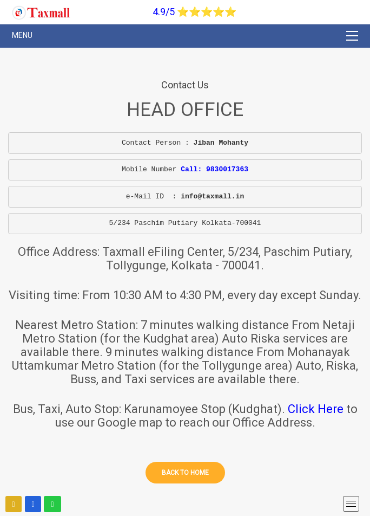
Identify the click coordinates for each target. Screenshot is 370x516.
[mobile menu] (351, 504)
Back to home (185, 472)
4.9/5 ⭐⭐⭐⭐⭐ (194, 11)
